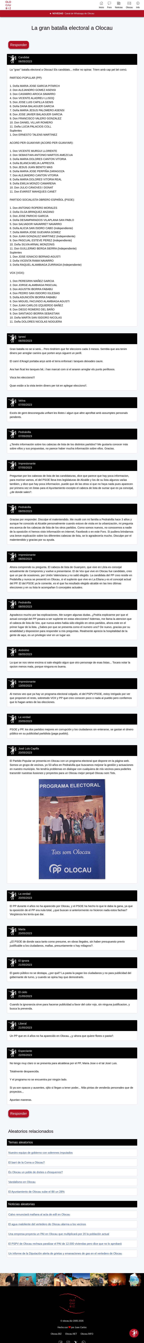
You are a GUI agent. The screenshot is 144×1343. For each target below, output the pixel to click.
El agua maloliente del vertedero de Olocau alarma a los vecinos (47, 1224)
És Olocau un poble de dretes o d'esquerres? (35, 1172)
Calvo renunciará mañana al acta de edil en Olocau (39, 1214)
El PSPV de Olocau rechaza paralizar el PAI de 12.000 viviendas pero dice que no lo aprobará (65, 1243)
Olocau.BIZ (56, 1334)
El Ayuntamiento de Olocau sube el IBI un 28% (36, 1191)
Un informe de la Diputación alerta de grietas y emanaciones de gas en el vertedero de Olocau (65, 1253)
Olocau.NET (71, 1334)
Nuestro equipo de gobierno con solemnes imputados (40, 1152)
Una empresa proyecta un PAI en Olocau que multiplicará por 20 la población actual (58, 1233)
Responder (18, 45)
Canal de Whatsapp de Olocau (73, 13)
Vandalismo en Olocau (22, 1181)
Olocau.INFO (87, 1334)
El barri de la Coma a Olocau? (26, 1162)
